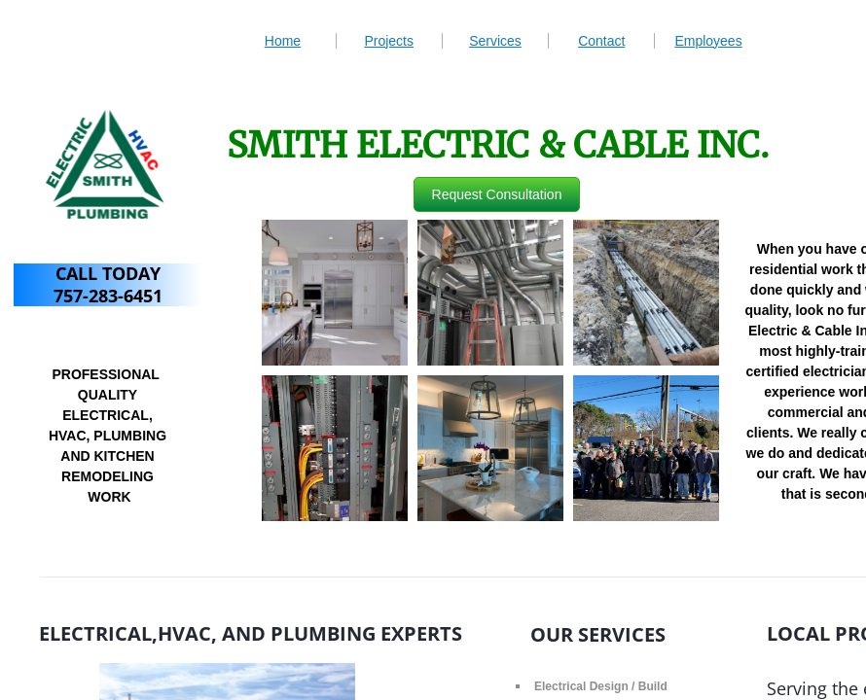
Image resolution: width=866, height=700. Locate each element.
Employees (707, 41)
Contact (601, 41)
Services (495, 41)
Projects (389, 41)
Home (283, 41)
